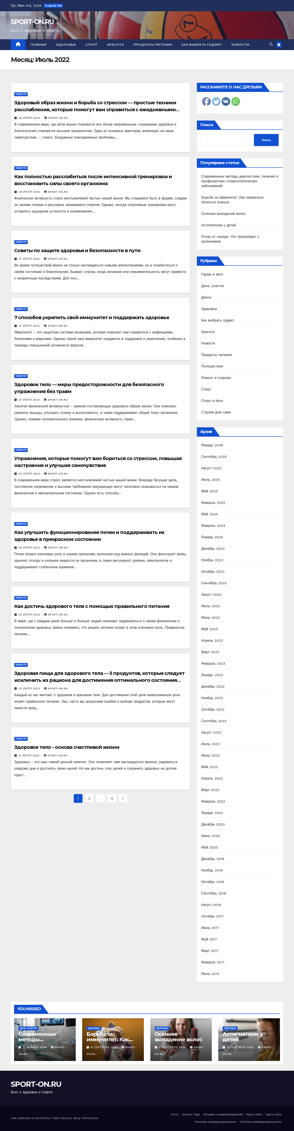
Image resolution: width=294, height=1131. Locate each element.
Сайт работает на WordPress (31, 1118)
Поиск (206, 124)
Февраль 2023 (213, 663)
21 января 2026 (35, 1047)
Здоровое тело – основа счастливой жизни (66, 747)
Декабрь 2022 (213, 686)
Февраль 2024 (213, 526)
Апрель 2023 (212, 640)
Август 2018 (211, 905)
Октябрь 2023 (213, 572)
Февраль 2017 (212, 962)
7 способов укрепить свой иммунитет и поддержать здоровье (91, 317)
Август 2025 (211, 468)
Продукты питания (152, 45)
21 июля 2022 (30, 755)
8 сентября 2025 (105, 1047)
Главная (38, 45)
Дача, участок (212, 286)
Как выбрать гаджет (202, 45)
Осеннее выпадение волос (223, 214)
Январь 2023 (212, 675)
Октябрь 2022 (213, 709)
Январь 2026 (212, 445)
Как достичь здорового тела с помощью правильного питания (91, 606)
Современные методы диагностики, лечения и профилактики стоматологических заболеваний (239, 181)
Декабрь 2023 (213, 549)
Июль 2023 (210, 606)
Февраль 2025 (213, 503)
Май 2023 (209, 629)
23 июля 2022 (30, 614)
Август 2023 (211, 594)
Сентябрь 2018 (213, 893)
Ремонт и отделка (216, 378)
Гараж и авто (212, 274)
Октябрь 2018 (212, 882)
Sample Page (191, 1114)
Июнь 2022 (210, 755)
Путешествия (212, 366)
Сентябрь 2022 (214, 721)
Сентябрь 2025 (214, 457)
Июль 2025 (210, 480)
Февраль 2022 (213, 801)
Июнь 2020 (210, 836)
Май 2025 (209, 491)
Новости (240, 45)
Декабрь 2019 (212, 859)
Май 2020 (209, 847)
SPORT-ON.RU (32, 22)
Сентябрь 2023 (214, 583)
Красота (115, 45)
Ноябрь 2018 (212, 870)
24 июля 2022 (30, 473)
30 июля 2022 (30, 117)
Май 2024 (209, 514)
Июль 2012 (210, 974)
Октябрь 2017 (212, 916)
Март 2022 (210, 790)
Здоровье (66, 45)
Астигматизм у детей (218, 225)
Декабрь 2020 (213, 824)
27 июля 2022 (30, 258)
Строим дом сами (216, 412)
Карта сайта (254, 1114)
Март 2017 (209, 951)
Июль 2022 (210, 744)
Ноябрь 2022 (212, 698)
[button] (271, 44)
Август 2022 (211, 732)
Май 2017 (209, 939)
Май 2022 (209, 767)
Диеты (206, 297)
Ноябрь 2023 (212, 560)
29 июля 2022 (30, 191)
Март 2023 (210, 652)
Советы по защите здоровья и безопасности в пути (77, 250)
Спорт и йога (212, 401)
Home (175, 1114)
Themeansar (90, 1118)
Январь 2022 (212, 813)
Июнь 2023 (210, 617)
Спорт (91, 45)
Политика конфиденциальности (215, 1121)
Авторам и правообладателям (223, 1114)
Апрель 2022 (212, 778)
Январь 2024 (212, 537)
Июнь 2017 (210, 928)
